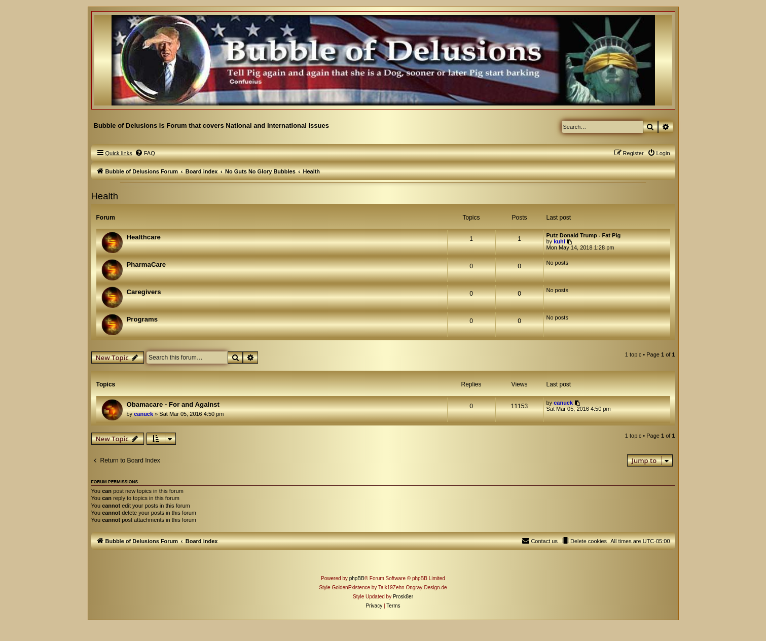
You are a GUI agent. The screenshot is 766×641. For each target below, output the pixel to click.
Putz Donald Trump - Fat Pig (583, 235)
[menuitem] (145, 153)
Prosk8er (403, 596)
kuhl (559, 241)
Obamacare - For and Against (173, 404)
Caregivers (144, 292)
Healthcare (144, 237)
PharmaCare (146, 264)
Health (104, 196)
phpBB (356, 578)
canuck (143, 414)
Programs (142, 319)
